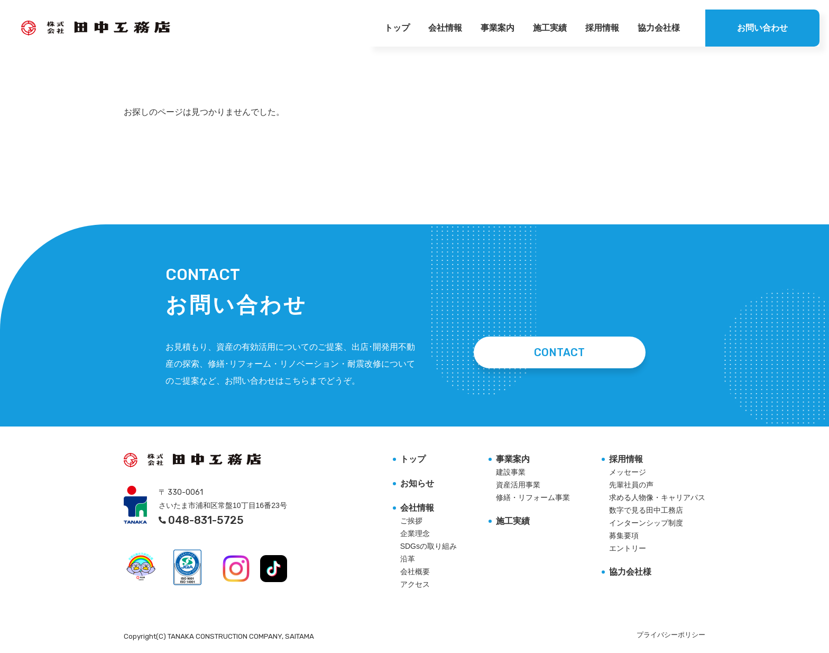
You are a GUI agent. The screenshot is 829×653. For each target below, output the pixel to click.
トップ (397, 27)
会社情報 (445, 27)
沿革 (407, 559)
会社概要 (415, 571)
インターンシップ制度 (646, 523)
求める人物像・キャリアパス (657, 497)
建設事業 (511, 472)
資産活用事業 (518, 484)
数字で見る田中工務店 (646, 510)
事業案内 (497, 27)
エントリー (627, 548)
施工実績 (550, 27)
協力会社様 (659, 27)
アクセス (415, 584)
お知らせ (417, 483)
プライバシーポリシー (671, 635)
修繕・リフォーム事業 (533, 497)
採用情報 (602, 27)
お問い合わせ (762, 27)
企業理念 (415, 533)
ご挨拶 (411, 520)
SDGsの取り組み (428, 546)
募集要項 (624, 535)
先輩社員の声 (631, 484)
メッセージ (627, 472)
